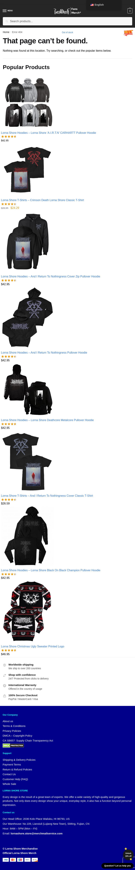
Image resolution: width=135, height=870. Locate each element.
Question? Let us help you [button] (117, 866)
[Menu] (8, 11)
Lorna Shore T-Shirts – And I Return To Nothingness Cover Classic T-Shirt (47, 495)
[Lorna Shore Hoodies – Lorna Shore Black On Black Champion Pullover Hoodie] (50, 536)
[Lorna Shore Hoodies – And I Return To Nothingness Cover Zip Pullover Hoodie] (50, 241)
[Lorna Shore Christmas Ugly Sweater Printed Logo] (32, 611)
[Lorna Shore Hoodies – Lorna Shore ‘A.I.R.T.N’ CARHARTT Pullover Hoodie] (48, 102)
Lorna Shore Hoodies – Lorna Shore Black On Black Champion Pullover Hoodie (50, 570)
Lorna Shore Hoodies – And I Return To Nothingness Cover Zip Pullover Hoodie (50, 276)
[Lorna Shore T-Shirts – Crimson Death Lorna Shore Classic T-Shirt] (42, 169)
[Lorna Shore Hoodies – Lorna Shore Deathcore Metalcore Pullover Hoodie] (47, 389)
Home (6, 32)
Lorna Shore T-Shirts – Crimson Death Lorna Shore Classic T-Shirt (42, 200)
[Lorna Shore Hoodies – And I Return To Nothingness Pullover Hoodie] (44, 318)
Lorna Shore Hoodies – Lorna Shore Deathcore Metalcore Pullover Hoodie (47, 420)
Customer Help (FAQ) (15, 779)
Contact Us (9, 774)
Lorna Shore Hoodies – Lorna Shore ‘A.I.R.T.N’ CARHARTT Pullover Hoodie (48, 132)
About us (8, 721)
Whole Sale (9, 783)
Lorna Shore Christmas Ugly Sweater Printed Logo (32, 646)
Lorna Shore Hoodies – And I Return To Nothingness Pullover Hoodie (44, 352)
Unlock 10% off (128, 854)
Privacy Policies (12, 730)
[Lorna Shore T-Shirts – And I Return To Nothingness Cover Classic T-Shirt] (47, 461)
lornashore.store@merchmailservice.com (37, 833)
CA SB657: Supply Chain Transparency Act (28, 740)
